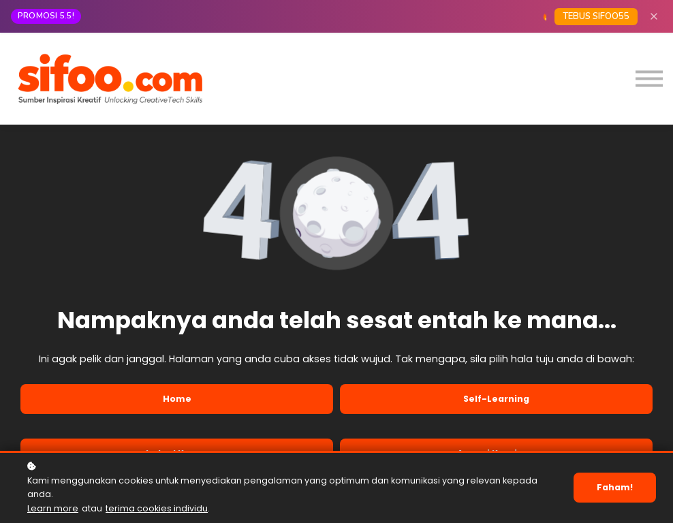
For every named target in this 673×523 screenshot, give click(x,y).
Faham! (615, 487)
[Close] (654, 16)
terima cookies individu (157, 508)
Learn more (52, 508)
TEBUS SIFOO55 (596, 16)
